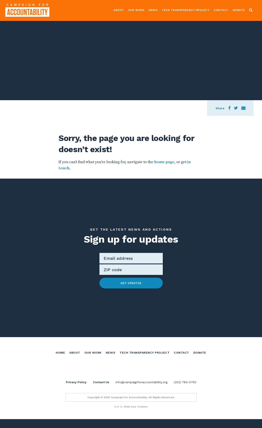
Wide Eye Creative (136, 415)
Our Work (136, 10)
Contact (221, 10)
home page (164, 162)
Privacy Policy (76, 391)
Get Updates (131, 282)
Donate (239, 10)
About (118, 10)
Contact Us (101, 391)
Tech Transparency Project (185, 10)
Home (60, 352)
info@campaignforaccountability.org (141, 391)
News (153, 10)
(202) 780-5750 (185, 391)
